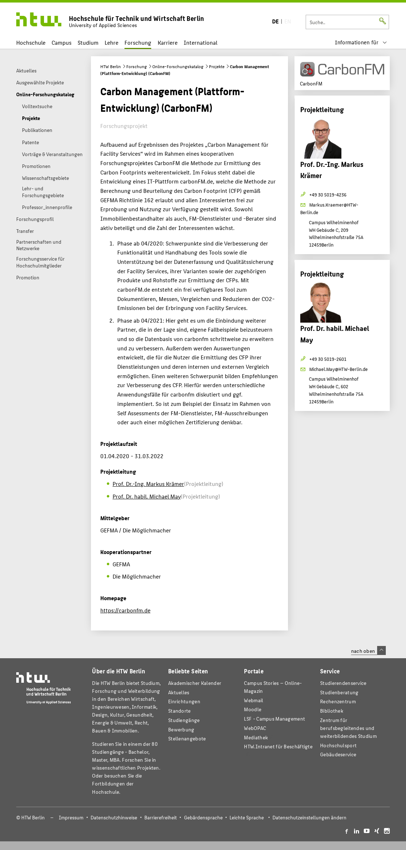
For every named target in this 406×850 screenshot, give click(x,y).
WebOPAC (255, 728)
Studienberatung (339, 692)
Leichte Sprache (247, 817)
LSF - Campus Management (274, 718)
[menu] (361, 42)
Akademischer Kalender (194, 683)
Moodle (252, 709)
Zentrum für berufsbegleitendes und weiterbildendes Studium (348, 728)
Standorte (179, 710)
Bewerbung (181, 729)
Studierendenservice (343, 683)
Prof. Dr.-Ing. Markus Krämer (148, 483)
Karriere (168, 42)
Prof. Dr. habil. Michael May (147, 496)
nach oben (368, 651)
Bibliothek (331, 710)
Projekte (216, 66)
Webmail (253, 700)
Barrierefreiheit (160, 817)
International (200, 42)
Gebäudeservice (338, 754)
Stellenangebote (187, 738)
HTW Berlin (110, 66)
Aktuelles (178, 692)
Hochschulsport (338, 745)
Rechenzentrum (338, 701)
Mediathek (256, 737)
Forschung (138, 42)
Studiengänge (184, 720)
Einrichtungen (184, 701)
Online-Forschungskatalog (178, 66)
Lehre (111, 42)
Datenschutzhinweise (114, 817)
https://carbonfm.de (125, 610)
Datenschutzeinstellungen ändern (309, 817)
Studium (88, 42)
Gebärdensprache (203, 817)
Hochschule (30, 42)
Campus (61, 42)
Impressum (71, 817)
